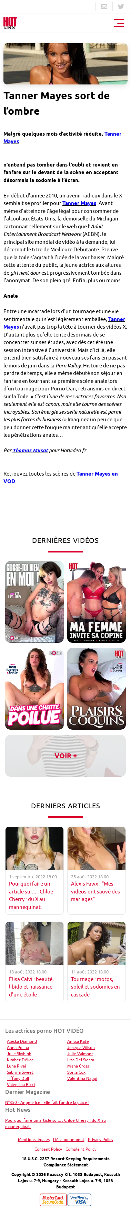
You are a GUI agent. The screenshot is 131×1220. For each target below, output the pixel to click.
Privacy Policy (100, 1139)
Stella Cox (76, 1072)
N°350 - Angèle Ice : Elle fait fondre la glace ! (47, 1102)
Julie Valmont (80, 1053)
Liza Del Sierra (80, 1059)
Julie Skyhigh (19, 1053)
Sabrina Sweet (20, 1072)
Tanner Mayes (79, 203)
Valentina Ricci (21, 1084)
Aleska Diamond (22, 1041)
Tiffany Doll (18, 1078)
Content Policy (48, 1149)
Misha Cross (78, 1066)
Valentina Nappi (82, 1078)
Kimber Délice (20, 1059)
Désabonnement (68, 1139)
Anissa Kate (78, 1041)
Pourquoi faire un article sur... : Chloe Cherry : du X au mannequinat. (55, 1123)
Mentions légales (34, 1139)
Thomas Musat (30, 450)
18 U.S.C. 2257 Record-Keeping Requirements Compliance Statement (66, 1161)
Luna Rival (16, 1066)
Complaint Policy (81, 1149)
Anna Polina (18, 1047)
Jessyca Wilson (81, 1047)
